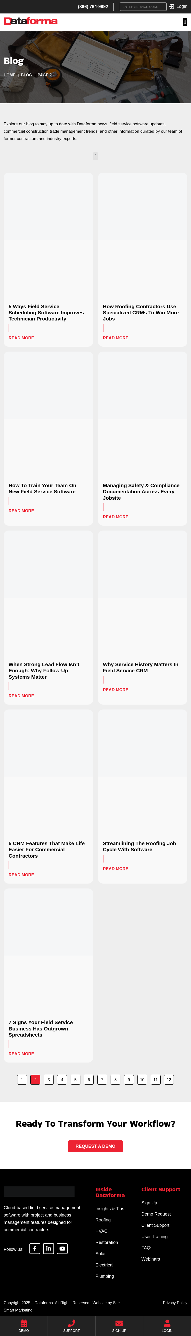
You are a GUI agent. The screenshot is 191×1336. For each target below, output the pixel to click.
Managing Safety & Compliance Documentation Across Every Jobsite (141, 491)
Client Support (155, 1225)
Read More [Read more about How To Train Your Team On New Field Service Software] (21, 510)
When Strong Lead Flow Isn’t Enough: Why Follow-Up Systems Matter (44, 670)
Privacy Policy (175, 1303)
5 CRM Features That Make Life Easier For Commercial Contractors (47, 849)
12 (170, 1078)
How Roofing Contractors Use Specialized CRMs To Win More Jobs (141, 312)
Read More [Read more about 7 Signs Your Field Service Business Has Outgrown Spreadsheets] (21, 1054)
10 (143, 1078)
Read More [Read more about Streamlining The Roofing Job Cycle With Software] (115, 868)
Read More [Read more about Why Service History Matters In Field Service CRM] (115, 689)
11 (157, 1078)
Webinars (150, 1259)
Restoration (107, 1242)
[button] (185, 22)
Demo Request (156, 1214)
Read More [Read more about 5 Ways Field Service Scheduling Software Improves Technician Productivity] (21, 338)
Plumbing (105, 1276)
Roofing (103, 1220)
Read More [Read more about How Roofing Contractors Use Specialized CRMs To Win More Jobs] (115, 338)
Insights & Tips (110, 1208)
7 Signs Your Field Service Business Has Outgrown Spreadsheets (41, 1028)
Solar (101, 1253)
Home (9, 75)
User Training (154, 1236)
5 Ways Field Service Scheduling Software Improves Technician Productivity (46, 312)
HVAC (102, 1231)
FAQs (147, 1247)
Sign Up (149, 1202)
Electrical (105, 1265)
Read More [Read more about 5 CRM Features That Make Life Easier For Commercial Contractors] (21, 875)
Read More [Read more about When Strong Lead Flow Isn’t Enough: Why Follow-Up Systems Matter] (21, 696)
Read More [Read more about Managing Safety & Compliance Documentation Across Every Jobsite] (115, 517)
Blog (26, 75)
